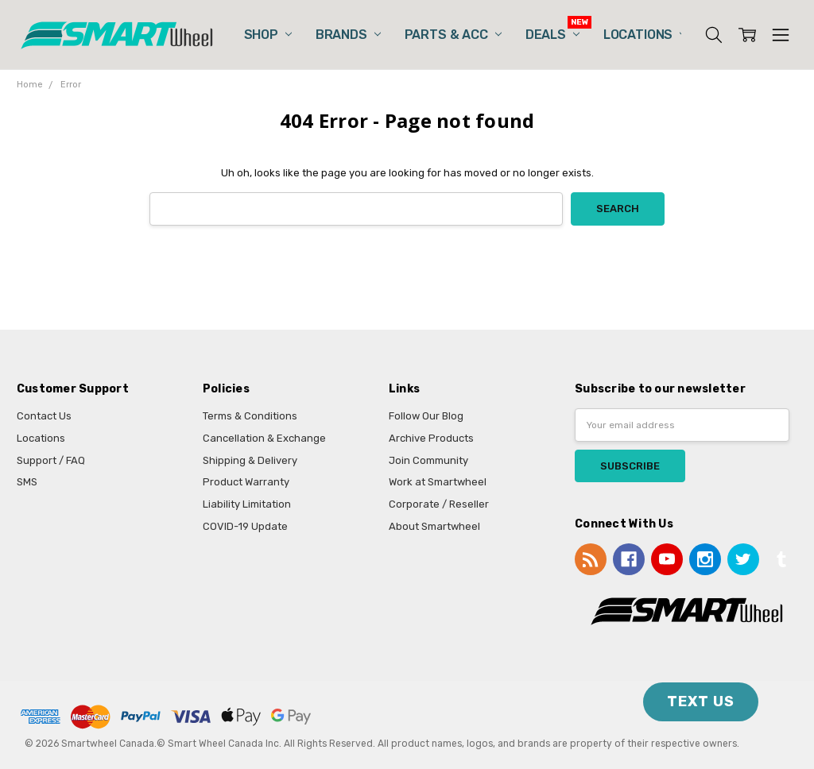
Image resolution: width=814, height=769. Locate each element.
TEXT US (701, 701)
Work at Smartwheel (437, 482)
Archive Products (431, 438)
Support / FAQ (51, 460)
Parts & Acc (453, 34)
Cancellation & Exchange (264, 438)
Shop (268, 34)
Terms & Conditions (250, 416)
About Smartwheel (434, 526)
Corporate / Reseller (439, 504)
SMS (27, 482)
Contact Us (44, 416)
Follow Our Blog (426, 416)
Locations (644, 34)
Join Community (428, 460)
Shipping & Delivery (250, 460)
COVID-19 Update (245, 526)
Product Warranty (246, 482)
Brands (348, 34)
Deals (552, 34)
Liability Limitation (247, 504)
